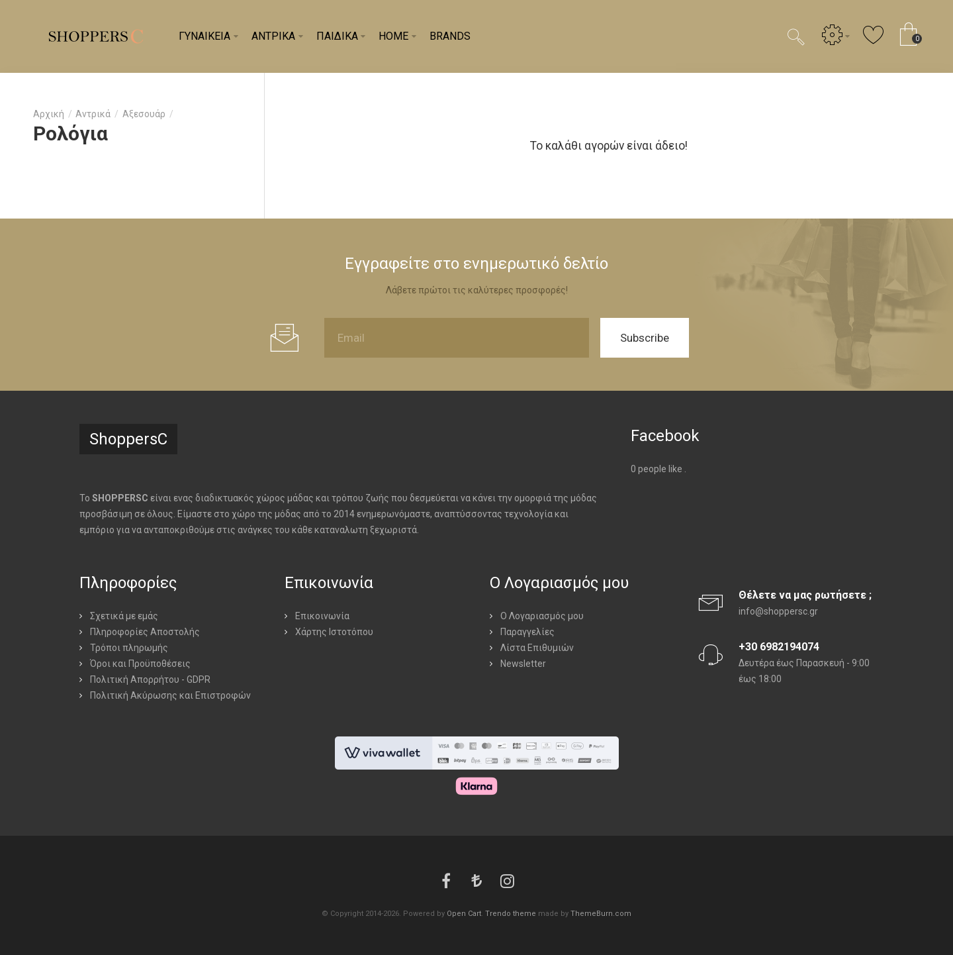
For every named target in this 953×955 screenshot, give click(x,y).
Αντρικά (93, 114)
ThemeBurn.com (600, 913)
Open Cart (464, 913)
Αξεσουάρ (143, 114)
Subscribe (644, 337)
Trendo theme (510, 913)
